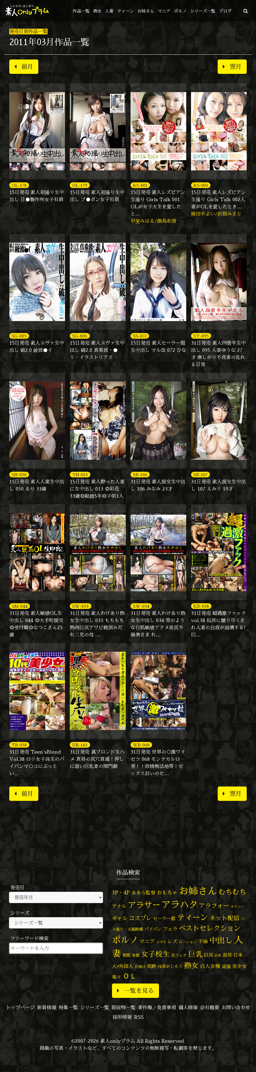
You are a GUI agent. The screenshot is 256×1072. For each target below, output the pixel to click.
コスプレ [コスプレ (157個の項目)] (140, 918)
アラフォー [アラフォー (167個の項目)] (214, 906)
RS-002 (200, 185)
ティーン (125, 11)
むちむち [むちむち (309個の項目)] (232, 892)
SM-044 (20, 606)
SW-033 (80, 606)
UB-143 (79, 745)
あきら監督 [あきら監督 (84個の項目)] (143, 892)
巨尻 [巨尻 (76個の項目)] (208, 955)
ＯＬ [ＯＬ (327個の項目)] (129, 976)
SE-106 (140, 474)
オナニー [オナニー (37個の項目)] (237, 906)
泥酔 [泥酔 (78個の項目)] (151, 966)
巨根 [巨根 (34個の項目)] (218, 955)
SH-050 (19, 474)
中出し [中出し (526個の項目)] (221, 940)
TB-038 (19, 745)
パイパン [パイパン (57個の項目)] (153, 929)
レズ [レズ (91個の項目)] (172, 941)
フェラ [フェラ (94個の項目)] (170, 928)
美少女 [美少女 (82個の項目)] (239, 966)
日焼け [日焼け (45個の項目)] (140, 966)
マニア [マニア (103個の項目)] (147, 941)
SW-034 (141, 606)
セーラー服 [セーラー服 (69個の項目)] (164, 918)
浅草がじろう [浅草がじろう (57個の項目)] (170, 966)
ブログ (225, 11)
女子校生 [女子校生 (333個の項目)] (155, 954)
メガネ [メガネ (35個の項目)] (161, 942)
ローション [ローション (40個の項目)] (188, 942)
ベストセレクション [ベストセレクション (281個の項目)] (210, 928)
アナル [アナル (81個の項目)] (119, 906)
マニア (164, 11)
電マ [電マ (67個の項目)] (116, 977)
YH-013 (80, 474)
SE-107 (200, 474)
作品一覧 (81, 11)
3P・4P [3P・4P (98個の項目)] (121, 892)
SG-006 (79, 336)
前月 (23, 66)
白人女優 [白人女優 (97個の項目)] (210, 966)
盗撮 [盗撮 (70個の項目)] (226, 966)
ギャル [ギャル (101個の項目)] (119, 918)
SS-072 (140, 336)
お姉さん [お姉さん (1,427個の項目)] (198, 890)
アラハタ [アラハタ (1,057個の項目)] (180, 904)
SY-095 (201, 336)
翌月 (232, 66)
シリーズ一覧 (202, 11)
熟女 (97, 11)
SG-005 (19, 336)
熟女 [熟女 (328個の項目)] (191, 965)
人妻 (109, 11)
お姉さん (145, 11)
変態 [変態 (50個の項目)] (136, 955)
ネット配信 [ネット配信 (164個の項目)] (225, 918)
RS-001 (140, 185)
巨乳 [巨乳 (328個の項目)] (195, 954)
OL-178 (19, 185)
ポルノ (180, 11)
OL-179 (79, 185)
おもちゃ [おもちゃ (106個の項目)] (167, 892)
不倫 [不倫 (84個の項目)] (203, 941)
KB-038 (201, 606)
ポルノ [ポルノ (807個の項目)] (125, 940)
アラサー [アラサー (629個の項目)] (144, 905)
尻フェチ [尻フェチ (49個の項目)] (179, 955)
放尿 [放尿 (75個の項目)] (227, 955)
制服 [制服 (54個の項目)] (126, 955)
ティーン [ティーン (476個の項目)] (192, 917)
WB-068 (141, 745)
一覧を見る (135, 991)
